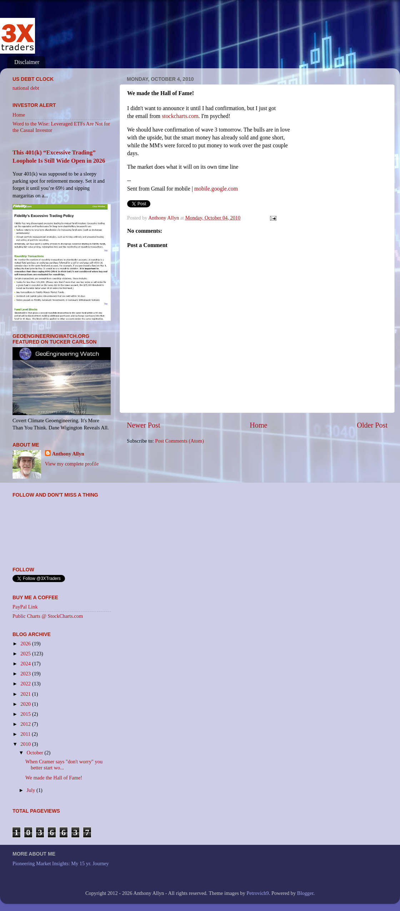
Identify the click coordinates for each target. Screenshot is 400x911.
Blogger (305, 893)
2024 (26, 663)
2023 (26, 673)
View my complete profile (72, 464)
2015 (26, 714)
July (32, 790)
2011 (26, 734)
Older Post (372, 425)
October (36, 752)
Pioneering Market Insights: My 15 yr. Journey (60, 863)
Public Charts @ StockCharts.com (47, 616)
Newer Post (143, 425)
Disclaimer (26, 62)
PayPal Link (25, 607)
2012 (26, 724)
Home (258, 425)
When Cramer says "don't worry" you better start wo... (63, 764)
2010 (26, 744)
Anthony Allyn (68, 454)
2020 (26, 704)
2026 (26, 643)
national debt (25, 88)
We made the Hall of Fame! (53, 777)
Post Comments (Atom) (179, 441)
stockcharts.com (180, 116)
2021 (26, 694)
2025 (26, 653)
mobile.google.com (216, 189)
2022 (26, 683)
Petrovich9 (257, 893)
